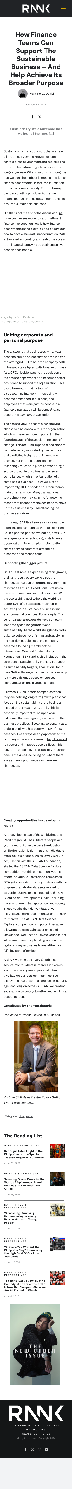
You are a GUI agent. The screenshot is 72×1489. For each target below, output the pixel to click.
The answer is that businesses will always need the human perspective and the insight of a (34, 357)
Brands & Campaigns (21, 1173)
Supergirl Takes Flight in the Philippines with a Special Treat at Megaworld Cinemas (24, 1154)
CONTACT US (42, 1434)
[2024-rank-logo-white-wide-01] (36, 5)
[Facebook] (32, 117)
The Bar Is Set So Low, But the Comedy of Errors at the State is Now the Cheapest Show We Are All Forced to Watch (25, 1285)
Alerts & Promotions (22, 1145)
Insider (29, 1116)
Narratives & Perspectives (15, 1206)
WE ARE (27, 1434)
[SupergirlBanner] (57, 1145)
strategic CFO (19, 362)
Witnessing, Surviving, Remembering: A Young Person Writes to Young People (20, 1217)
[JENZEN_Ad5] (35, 1305)
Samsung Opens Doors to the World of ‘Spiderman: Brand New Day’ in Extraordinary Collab (24, 1183)
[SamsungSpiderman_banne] (57, 1173)
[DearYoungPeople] (57, 1204)
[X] (39, 117)
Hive (21, 1116)
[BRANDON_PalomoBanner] (57, 1238)
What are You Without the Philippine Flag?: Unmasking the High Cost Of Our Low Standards (23, 1251)
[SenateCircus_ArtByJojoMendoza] (57, 1272)
